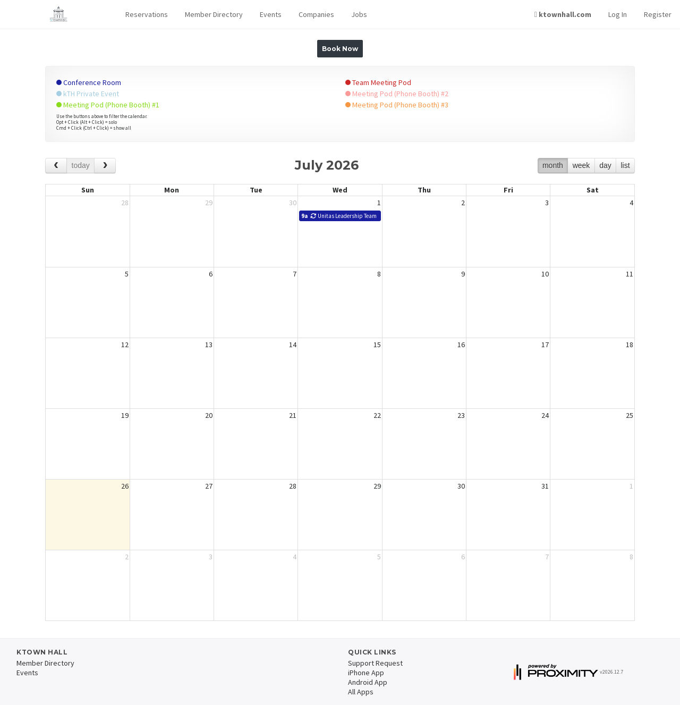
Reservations (146, 14)
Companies (316, 14)
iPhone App (366, 672)
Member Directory (214, 14)
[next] (105, 165)
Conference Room (88, 82)
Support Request (375, 663)
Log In (617, 14)
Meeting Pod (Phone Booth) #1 (107, 105)
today (81, 165)
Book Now (340, 49)
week (581, 165)
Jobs (359, 14)
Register (658, 14)
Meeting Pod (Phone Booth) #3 (396, 105)
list (625, 165)
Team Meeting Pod (378, 82)
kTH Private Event (87, 93)
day (605, 165)
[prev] (56, 165)
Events (271, 14)
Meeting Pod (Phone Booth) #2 (396, 93)
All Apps (360, 691)
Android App (367, 682)
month (552, 165)
